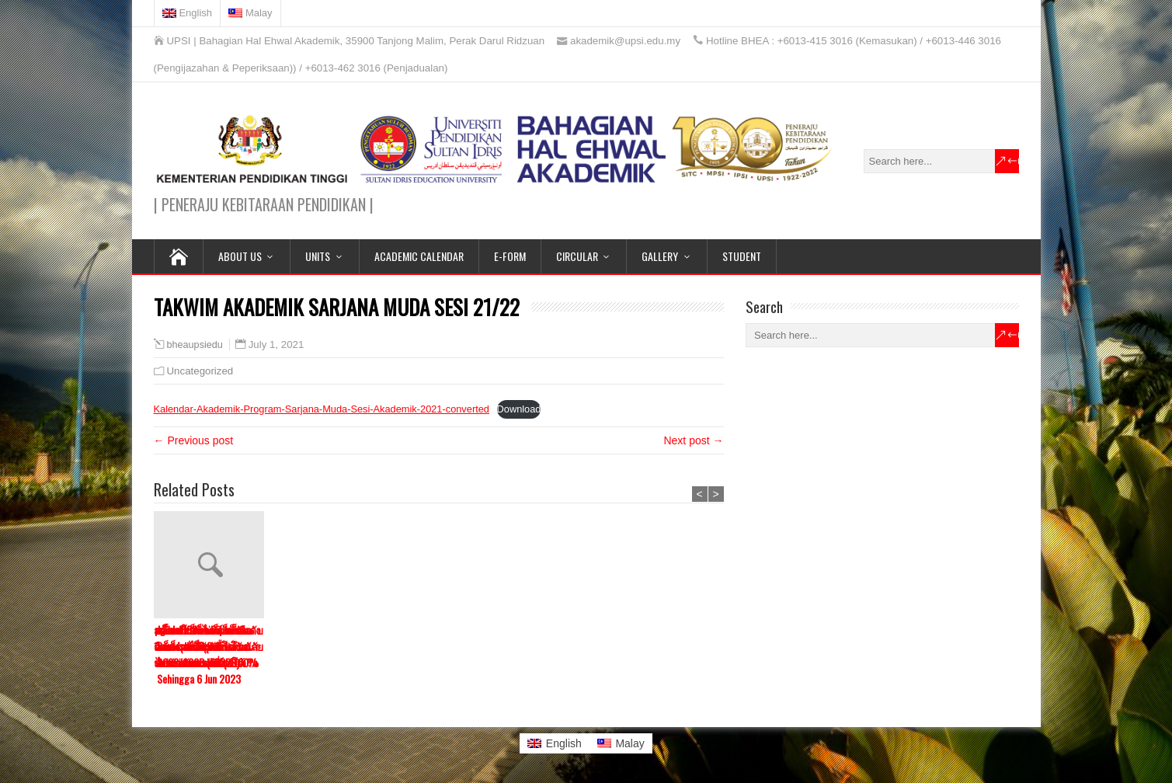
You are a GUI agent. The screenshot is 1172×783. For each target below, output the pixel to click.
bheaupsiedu (195, 344)
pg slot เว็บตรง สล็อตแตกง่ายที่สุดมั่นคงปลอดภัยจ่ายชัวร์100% (437, 645)
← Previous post (194, 440)
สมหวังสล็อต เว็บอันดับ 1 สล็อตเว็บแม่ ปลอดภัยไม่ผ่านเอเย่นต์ (670, 645)
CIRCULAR (577, 256)
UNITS (317, 256)
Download (519, 409)
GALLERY (660, 256)
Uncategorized (200, 371)
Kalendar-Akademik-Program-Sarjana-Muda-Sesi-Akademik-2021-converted (321, 409)
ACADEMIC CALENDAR (419, 256)
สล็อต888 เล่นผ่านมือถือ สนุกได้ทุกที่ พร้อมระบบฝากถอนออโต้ (203, 645)
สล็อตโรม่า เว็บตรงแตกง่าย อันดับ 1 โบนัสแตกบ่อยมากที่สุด (322, 645)
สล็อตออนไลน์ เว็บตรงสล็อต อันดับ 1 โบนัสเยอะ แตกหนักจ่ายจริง (554, 645)
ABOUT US (240, 256)
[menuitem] (188, 13)
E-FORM (510, 256)
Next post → (693, 440)
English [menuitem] (564, 743)
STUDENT (741, 256)
